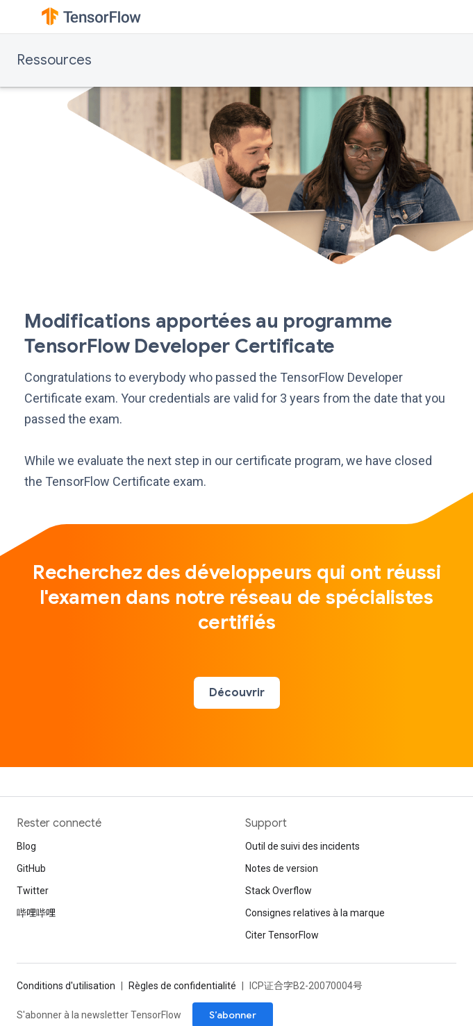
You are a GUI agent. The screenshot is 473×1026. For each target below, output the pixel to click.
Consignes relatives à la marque (315, 912)
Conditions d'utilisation (66, 985)
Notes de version (281, 868)
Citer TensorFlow (282, 935)
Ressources (54, 60)
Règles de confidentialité (182, 985)
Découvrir (237, 693)
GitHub (31, 868)
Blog (26, 846)
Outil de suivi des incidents (302, 846)
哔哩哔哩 (36, 912)
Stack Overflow (278, 890)
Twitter (33, 890)
